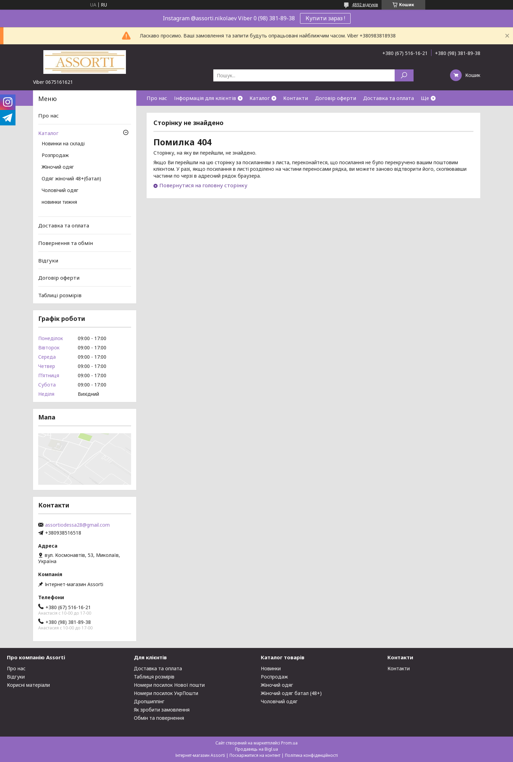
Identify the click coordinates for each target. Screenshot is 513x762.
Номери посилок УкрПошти (166, 693)
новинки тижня (59, 202)
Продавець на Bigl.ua (256, 749)
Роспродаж (274, 676)
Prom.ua (289, 743)
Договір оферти (335, 97)
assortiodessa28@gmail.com (77, 525)
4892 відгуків (365, 5)
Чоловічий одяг (60, 190)
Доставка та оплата (388, 97)
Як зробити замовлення (162, 709)
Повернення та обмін (65, 242)
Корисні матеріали (28, 685)
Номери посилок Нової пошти (169, 685)
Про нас (157, 97)
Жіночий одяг (58, 167)
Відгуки (48, 260)
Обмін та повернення (159, 718)
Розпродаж (55, 155)
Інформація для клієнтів (205, 97)
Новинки (271, 668)
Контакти (295, 97)
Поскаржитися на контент (254, 755)
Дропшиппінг (149, 701)
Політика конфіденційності (311, 755)
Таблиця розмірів (154, 676)
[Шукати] (404, 75)
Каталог (259, 97)
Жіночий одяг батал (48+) (291, 693)
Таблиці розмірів (60, 295)
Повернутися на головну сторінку (203, 185)
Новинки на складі (63, 144)
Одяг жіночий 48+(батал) (71, 179)
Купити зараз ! (325, 18)
